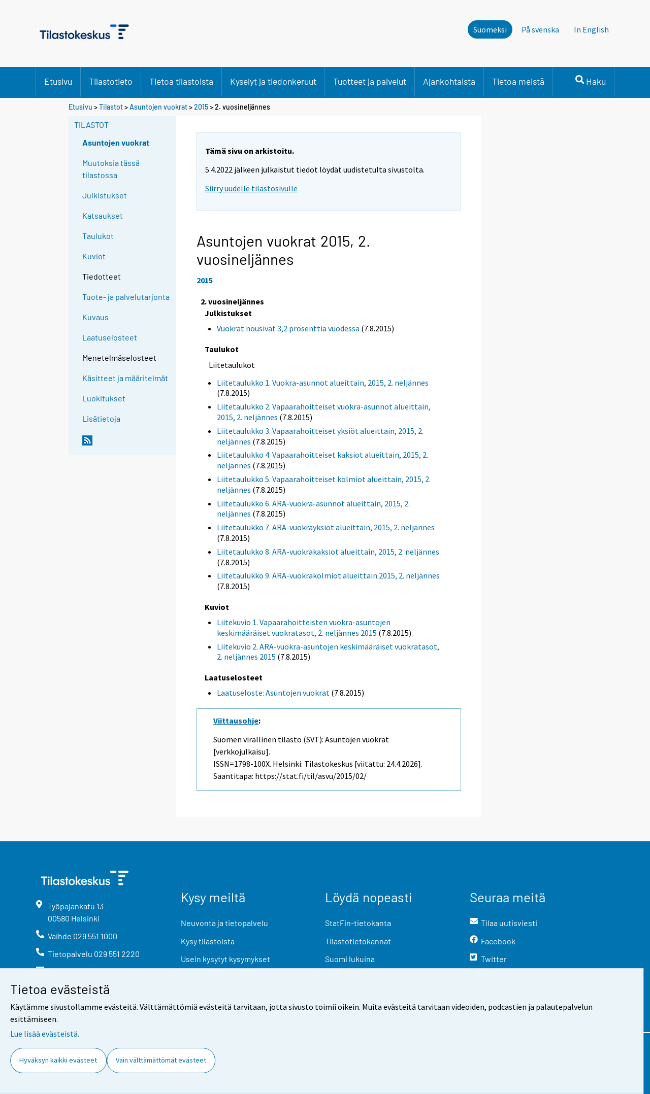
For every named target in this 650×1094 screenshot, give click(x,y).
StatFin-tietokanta (358, 923)
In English (591, 29)
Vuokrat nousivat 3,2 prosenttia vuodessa (288, 328)
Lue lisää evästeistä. (44, 1034)
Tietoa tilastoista (181, 81)
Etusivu (58, 81)
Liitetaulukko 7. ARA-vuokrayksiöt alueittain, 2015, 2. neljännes (326, 527)
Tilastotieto (111, 81)
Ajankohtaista (449, 81)
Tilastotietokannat (358, 941)
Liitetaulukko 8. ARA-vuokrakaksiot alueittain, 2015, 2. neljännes (328, 551)
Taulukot (98, 236)
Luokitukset (103, 398)
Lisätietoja (101, 418)
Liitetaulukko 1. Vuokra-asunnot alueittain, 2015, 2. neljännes (323, 383)
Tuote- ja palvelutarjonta (126, 296)
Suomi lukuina (350, 959)
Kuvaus (95, 317)
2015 (201, 106)
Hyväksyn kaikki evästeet (58, 1060)
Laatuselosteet (109, 337)
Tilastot (111, 106)
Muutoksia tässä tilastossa (111, 169)
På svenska (540, 29)
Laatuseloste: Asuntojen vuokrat (273, 693)
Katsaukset (102, 215)
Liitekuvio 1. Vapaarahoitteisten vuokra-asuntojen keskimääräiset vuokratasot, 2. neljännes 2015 (304, 627)
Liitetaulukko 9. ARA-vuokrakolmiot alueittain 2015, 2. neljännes (328, 575)
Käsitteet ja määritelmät (125, 378)
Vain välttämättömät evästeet (161, 1060)
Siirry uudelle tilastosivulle (251, 188)
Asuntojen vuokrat (158, 106)
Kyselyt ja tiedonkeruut (273, 81)
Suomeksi (490, 29)
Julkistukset (104, 195)
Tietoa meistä (518, 81)
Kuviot (94, 256)
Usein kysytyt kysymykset (225, 959)
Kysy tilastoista (208, 941)
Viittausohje (235, 720)
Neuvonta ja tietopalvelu (224, 923)
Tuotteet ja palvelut (369, 81)
